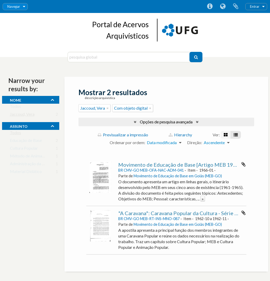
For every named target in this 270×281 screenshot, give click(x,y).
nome (15, 99)
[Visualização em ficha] (226, 135)
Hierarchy (180, 134)
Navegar (13, 6)
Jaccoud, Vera (22, 115)
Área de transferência (235, 6)
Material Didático (26, 172)
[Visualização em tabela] (236, 135)
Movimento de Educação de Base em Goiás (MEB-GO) (178, 176)
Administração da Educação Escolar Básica (48, 164)
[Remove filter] (108, 108)
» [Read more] (203, 198)
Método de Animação (29, 156)
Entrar (254, 6)
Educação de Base (26, 141)
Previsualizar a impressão (123, 134)
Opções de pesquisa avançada (166, 121)
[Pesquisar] (195, 57)
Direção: (194, 142)
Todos (15, 107)
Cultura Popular (24, 149)
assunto (19, 126)
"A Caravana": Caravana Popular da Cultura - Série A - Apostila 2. (192, 213)
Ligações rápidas (209, 6)
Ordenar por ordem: (127, 142)
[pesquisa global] (129, 57)
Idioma (222, 6)
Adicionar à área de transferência (243, 164)
